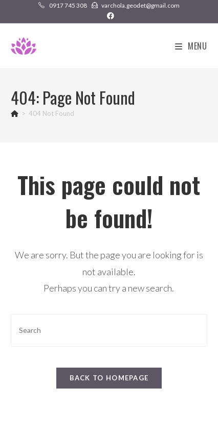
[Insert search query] (109, 330)
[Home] (14, 113)
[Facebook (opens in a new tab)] (109, 15)
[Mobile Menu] (191, 46)
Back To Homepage (109, 378)
